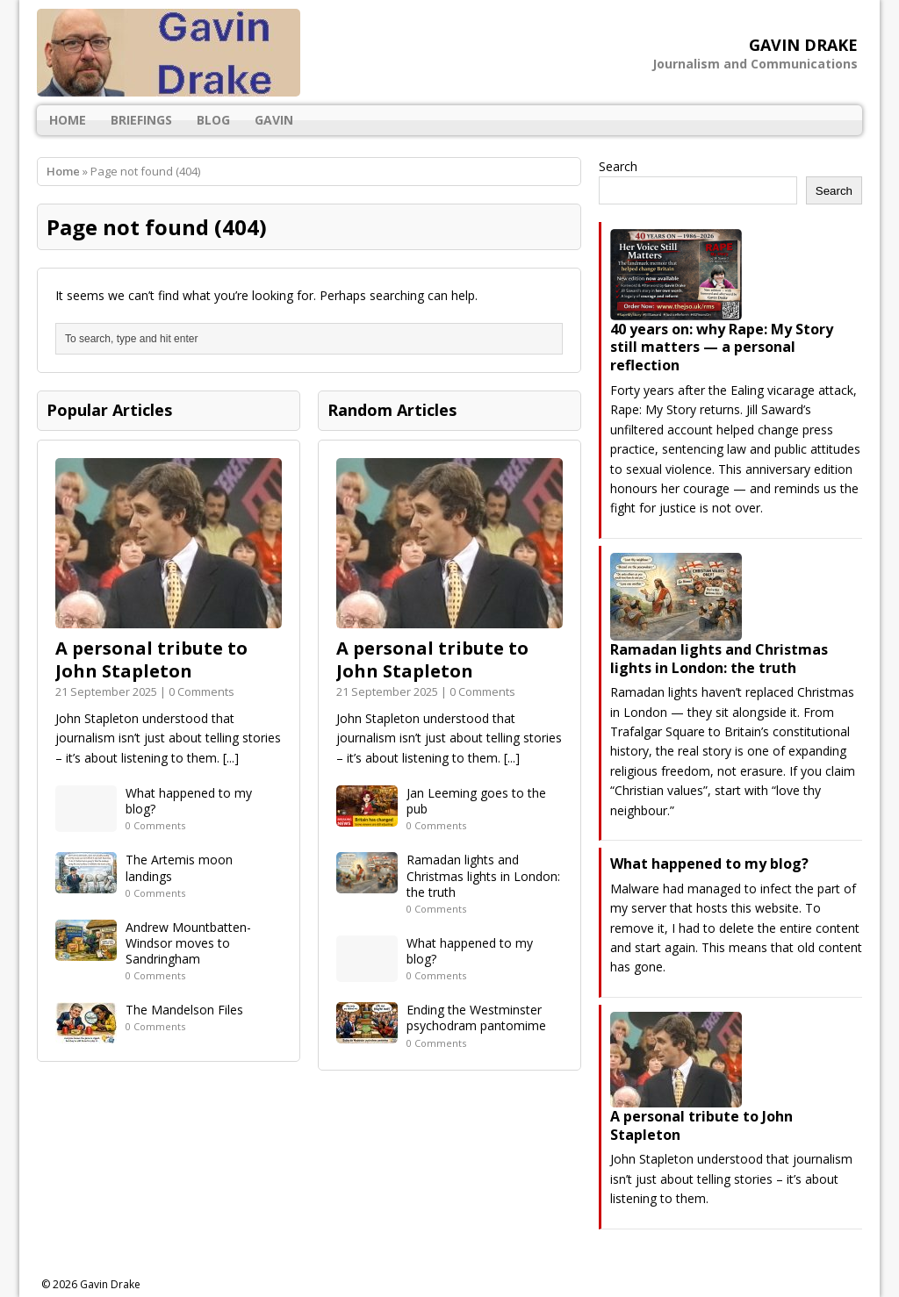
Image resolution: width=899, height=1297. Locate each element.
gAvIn (274, 119)
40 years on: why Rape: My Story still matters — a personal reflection (721, 347)
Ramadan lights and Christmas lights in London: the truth (483, 875)
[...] (231, 757)
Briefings (141, 119)
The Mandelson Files (184, 1009)
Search (618, 166)
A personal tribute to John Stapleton (151, 659)
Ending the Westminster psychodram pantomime (476, 1017)
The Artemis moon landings (179, 867)
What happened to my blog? (189, 801)
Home (67, 119)
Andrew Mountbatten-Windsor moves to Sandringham (188, 943)
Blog (213, 119)
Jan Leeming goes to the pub (476, 801)
